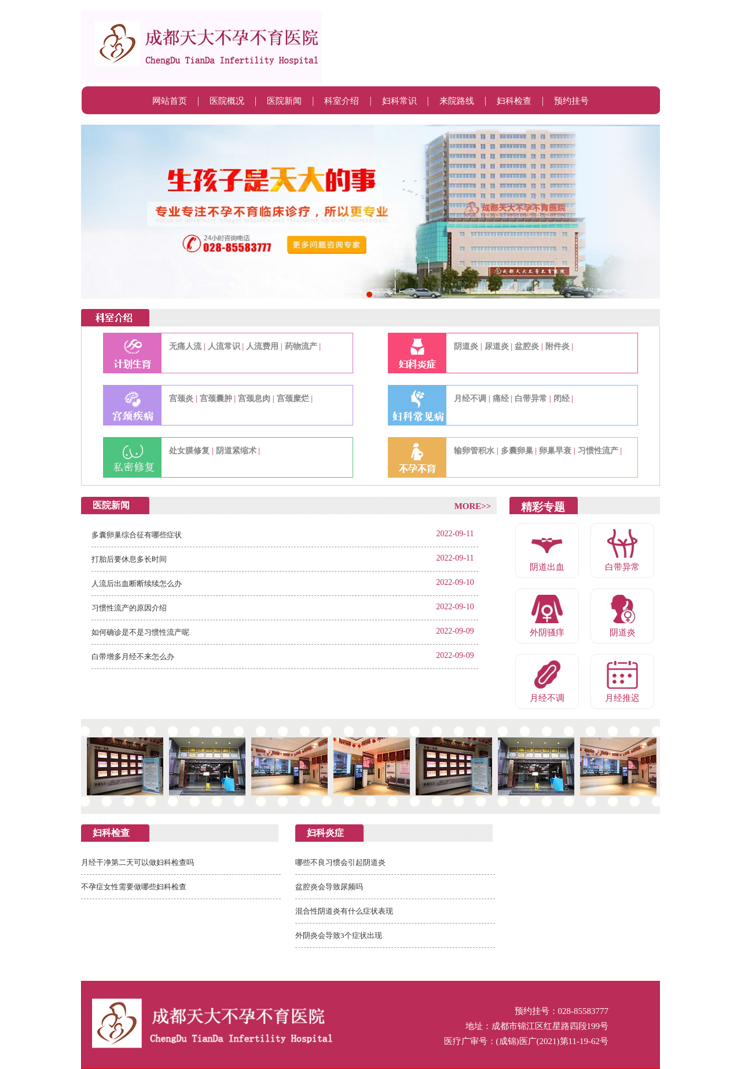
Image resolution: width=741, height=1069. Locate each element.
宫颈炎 (181, 398)
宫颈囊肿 (216, 398)
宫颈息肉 (254, 398)
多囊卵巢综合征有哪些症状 (136, 534)
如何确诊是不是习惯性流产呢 (140, 632)
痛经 (501, 398)
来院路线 (456, 101)
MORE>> (472, 506)
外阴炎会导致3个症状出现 (338, 935)
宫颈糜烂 (293, 398)
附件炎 (557, 346)
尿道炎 (497, 346)
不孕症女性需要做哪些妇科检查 (133, 886)
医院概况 (227, 101)
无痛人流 (185, 346)
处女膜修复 (189, 450)
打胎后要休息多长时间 (129, 559)
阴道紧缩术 (236, 450)
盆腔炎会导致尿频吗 (329, 886)
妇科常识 (399, 101)
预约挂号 (571, 101)
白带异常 (531, 398)
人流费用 (262, 346)
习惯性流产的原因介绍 (129, 607)
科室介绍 (341, 101)
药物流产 (301, 346)
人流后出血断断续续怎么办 (136, 583)
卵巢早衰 (555, 450)
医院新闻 (284, 101)
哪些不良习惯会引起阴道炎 (340, 862)
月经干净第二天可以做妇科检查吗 (137, 862)
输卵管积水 (474, 450)
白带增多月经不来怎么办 (132, 656)
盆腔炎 (527, 346)
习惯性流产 (598, 450)
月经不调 (470, 398)
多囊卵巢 (517, 450)
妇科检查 (514, 101)
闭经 (561, 398)
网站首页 (169, 101)
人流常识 (224, 346)
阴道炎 (466, 346)
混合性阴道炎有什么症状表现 (344, 911)
